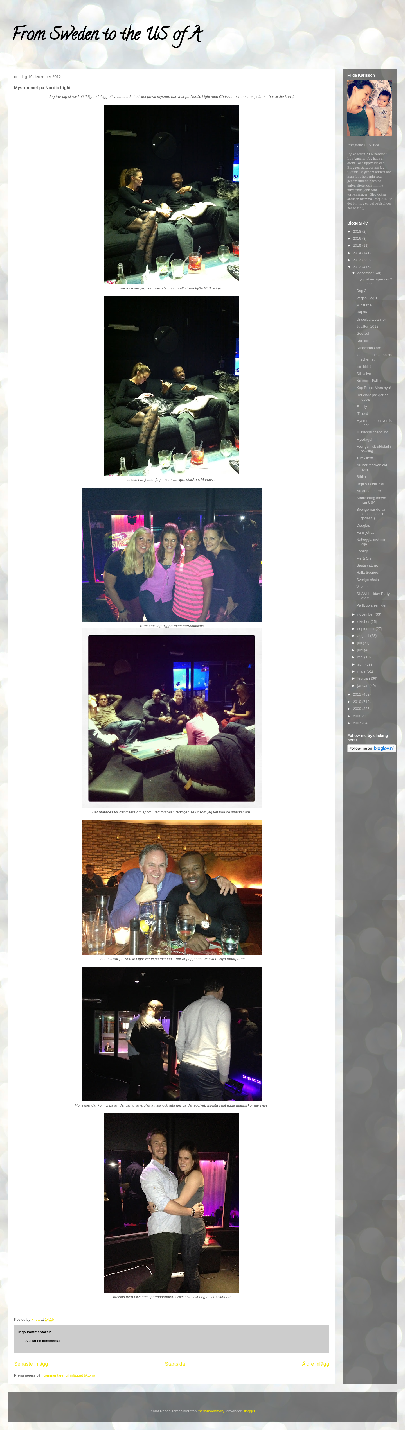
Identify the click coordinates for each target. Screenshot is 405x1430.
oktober (364, 621)
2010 (357, 702)
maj (360, 657)
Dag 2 (361, 291)
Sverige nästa (367, 580)
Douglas (363, 525)
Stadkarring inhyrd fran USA (371, 500)
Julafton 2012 (367, 326)
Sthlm (361, 476)
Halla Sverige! (367, 572)
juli (360, 643)
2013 (357, 260)
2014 (357, 253)
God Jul (362, 333)
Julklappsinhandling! (372, 432)
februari (364, 678)
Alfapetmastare (368, 348)
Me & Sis (363, 558)
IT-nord (362, 413)
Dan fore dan (366, 341)
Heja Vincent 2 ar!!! (371, 484)
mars (362, 671)
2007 (357, 723)
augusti (363, 635)
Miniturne (363, 305)
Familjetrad (365, 532)
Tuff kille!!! (364, 458)
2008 (357, 716)
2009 (357, 709)
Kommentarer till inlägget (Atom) (68, 1375)
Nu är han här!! (368, 491)
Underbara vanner (371, 319)
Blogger (248, 1411)
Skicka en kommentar (42, 1341)
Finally (361, 406)
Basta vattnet (367, 565)
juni (360, 650)
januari (363, 686)
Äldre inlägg (315, 1364)
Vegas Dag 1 (366, 298)
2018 (357, 231)
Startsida (175, 1364)
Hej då (361, 312)
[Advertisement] (369, 843)
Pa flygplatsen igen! (372, 605)
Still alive (363, 374)
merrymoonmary (211, 1411)
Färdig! (362, 551)
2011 (357, 694)
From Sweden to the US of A (106, 36)
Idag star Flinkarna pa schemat (374, 357)
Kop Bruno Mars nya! (373, 388)
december (366, 273)
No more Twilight (370, 381)
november (366, 614)
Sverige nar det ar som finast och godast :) (370, 513)
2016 (357, 238)
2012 (357, 267)
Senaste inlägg (31, 1364)
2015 (357, 245)
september (366, 628)
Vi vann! (363, 587)
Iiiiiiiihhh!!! (364, 366)
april (361, 664)
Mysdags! (364, 439)
